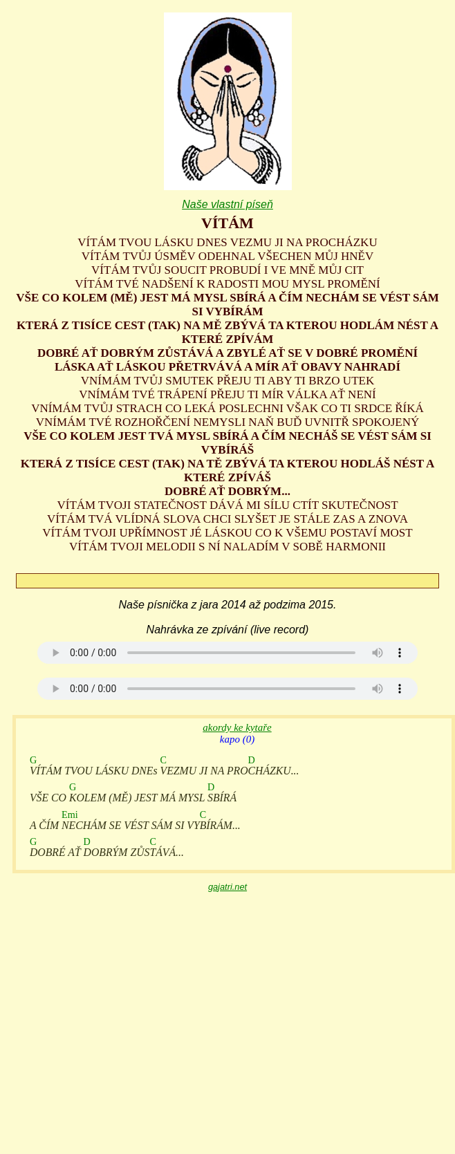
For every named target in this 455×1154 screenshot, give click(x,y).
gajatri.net (227, 887)
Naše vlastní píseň (227, 204)
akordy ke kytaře (237, 727)
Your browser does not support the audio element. (227, 653)
